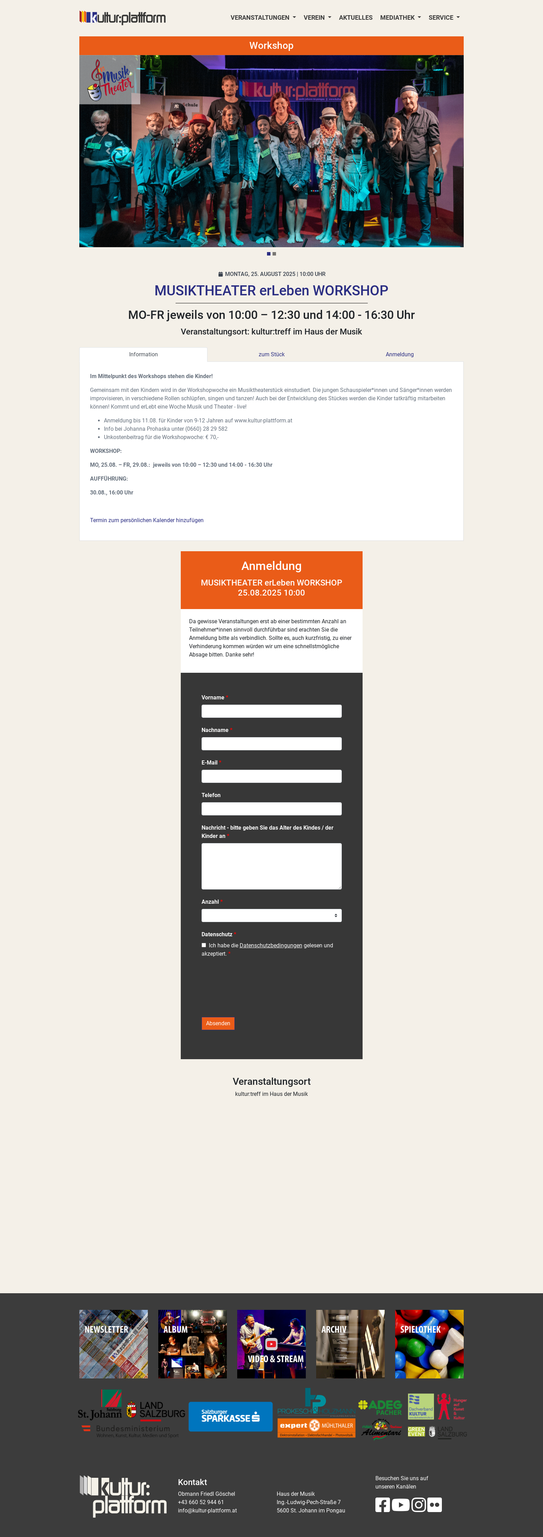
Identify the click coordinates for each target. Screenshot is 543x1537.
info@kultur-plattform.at (207, 1510)
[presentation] (254, 990)
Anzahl (210, 902)
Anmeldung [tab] (400, 354)
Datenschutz (217, 934)
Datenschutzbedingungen (271, 945)
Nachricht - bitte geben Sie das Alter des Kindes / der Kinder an (267, 831)
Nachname (215, 730)
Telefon (211, 795)
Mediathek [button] (398, 17)
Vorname (213, 697)
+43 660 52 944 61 (201, 1502)
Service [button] (442, 17)
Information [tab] (143, 354)
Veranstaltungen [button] (261, 17)
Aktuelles (356, 17)
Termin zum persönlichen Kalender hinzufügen (147, 520)
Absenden (218, 1023)
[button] (108, 151)
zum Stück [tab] (272, 354)
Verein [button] (315, 17)
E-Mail (209, 762)
